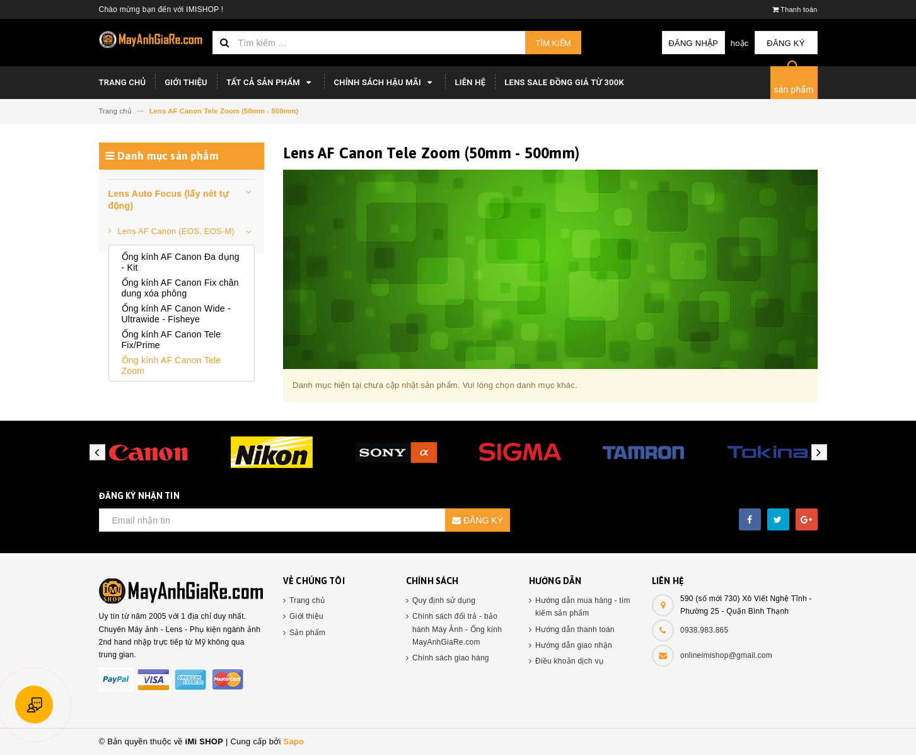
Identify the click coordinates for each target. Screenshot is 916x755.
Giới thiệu (186, 82)
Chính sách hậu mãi (384, 82)
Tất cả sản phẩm (270, 82)
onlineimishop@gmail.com (726, 655)
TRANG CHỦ (122, 82)
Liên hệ (470, 82)
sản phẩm (793, 90)
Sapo (293, 741)
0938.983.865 (704, 630)
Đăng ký (785, 43)
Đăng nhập (693, 43)
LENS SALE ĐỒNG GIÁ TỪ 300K (564, 82)
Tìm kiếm (553, 43)
